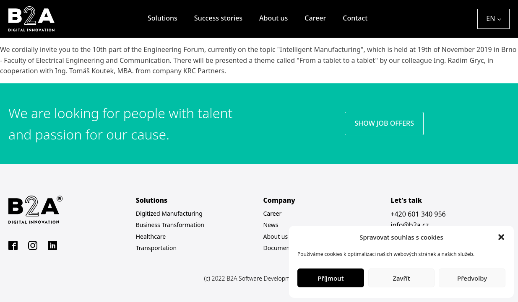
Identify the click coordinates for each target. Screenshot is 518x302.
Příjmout (331, 278)
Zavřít (401, 278)
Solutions (162, 18)
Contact (355, 18)
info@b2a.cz (409, 225)
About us (273, 18)
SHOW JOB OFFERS (384, 123)
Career (315, 18)
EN (490, 18)
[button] (501, 237)
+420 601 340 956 (417, 214)
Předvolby (472, 278)
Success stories (218, 18)
